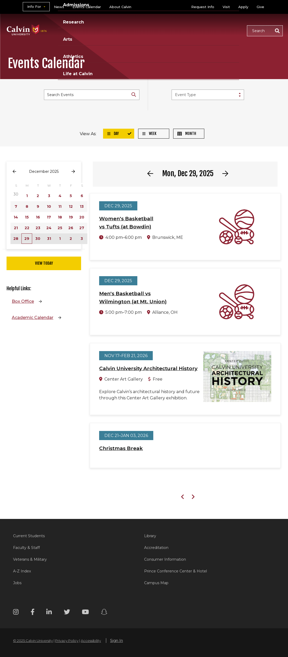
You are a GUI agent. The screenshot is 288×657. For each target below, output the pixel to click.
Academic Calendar (32, 317)
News (59, 7)
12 (71, 206)
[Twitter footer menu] (67, 612)
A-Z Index (22, 571)
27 (81, 228)
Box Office (23, 301)
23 (38, 228)
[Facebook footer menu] (33, 612)
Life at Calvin (72, 36)
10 (49, 206)
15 (27, 217)
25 (60, 228)
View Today (44, 263)
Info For (34, 6)
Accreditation (156, 547)
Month (186, 133)
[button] (265, 30)
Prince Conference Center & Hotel (175, 571)
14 (16, 217)
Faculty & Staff (26, 547)
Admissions (106, 24)
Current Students (29, 536)
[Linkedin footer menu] (49, 612)
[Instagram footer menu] (16, 612)
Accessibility (91, 640)
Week (149, 133)
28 (15, 238)
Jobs (17, 583)
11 (59, 206)
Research (140, 24)
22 (27, 228)
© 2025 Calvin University (33, 640)
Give (260, 7)
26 (70, 228)
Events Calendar (86, 7)
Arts (166, 24)
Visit (226, 7)
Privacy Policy (66, 640)
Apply (243, 7)
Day (113, 133)
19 (71, 217)
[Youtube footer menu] (85, 612)
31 (49, 238)
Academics (70, 24)
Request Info (202, 7)
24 (49, 228)
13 (82, 206)
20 (81, 217)
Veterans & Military (30, 559)
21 (16, 228)
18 (60, 217)
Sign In (116, 640)
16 (38, 217)
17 (49, 217)
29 (26, 238)
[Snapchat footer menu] (104, 612)
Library (150, 536)
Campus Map (156, 583)
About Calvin (120, 7)
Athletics (191, 24)
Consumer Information (165, 559)
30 (37, 238)
